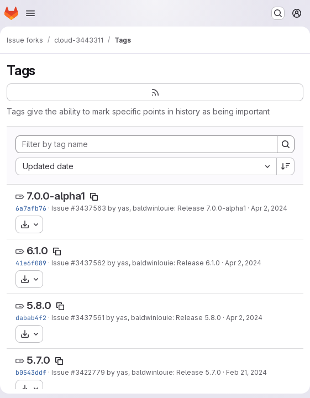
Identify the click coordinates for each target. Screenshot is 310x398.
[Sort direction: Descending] (286, 166)
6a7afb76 (30, 208)
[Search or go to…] (278, 13)
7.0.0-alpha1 (56, 196)
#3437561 (87, 317)
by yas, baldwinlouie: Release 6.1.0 (163, 263)
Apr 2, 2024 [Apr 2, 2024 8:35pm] (269, 208)
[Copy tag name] (94, 196)
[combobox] (145, 166)
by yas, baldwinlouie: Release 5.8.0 (162, 317)
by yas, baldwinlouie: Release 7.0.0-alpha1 (176, 208)
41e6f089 (30, 263)
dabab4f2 (30, 317)
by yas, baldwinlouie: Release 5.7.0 (163, 372)
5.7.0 (38, 360)
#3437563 (88, 208)
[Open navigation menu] (30, 13)
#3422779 (88, 372)
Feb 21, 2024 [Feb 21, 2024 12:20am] (246, 372)
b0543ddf (30, 372)
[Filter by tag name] (146, 144)
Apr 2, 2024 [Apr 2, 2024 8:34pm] (244, 317)
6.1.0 (37, 250)
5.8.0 (39, 305)
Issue (61, 208)
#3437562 (88, 263)
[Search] (286, 144)
